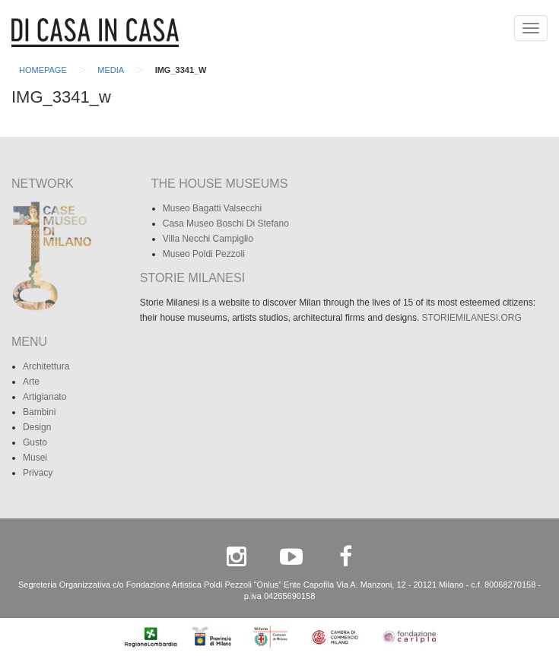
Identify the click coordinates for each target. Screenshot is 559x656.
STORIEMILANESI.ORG (472, 317)
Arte (31, 381)
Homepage (43, 69)
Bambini (39, 412)
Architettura (46, 366)
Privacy (37, 472)
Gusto (35, 442)
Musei (35, 457)
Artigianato (44, 396)
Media (110, 69)
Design (37, 427)
